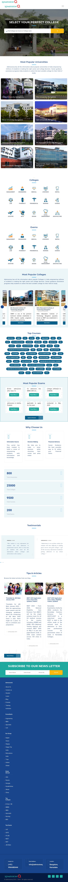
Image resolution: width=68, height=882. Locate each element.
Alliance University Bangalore (13, 143)
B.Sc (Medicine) (31, 353)
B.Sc (25, 338)
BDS (36, 346)
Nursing (8, 816)
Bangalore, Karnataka (16, 311)
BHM (33, 349)
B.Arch (12, 346)
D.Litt (21, 372)
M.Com (50, 346)
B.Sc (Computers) (44, 353)
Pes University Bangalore (46, 97)
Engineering (9, 718)
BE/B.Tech (10, 338)
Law (7, 728)
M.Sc (53, 338)
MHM (48, 369)
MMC (55, 365)
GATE (7, 832)
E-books (8, 702)
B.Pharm (29, 342)
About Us (8, 687)
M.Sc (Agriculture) (12, 357)
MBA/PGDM (45, 338)
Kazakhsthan (9, 786)
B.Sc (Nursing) (27, 346)
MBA (7, 721)
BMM (46, 349)
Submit (56, 672)
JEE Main (8, 845)
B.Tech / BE (9, 804)
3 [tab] (3, 562)
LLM (22, 353)
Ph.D (47, 372)
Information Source (13, 442)
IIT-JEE (8, 835)
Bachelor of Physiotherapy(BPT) (18, 349)
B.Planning (40, 369)
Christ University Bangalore (13, 97)
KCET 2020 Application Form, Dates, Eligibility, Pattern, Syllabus (54, 599)
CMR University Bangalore (12, 166)
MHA (35, 361)
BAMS (42, 346)
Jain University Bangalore (46, 120)
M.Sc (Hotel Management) (36, 365)
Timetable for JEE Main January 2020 (13, 599)
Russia (8, 780)
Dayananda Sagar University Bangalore (47, 165)
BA (37, 338)
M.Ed (29, 357)
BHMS (39, 349)
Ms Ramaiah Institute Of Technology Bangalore (17, 308)
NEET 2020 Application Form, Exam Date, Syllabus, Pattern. (34, 599)
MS (24, 365)
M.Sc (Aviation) (37, 372)
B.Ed (7, 342)
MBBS (18, 338)
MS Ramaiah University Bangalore (49, 143)
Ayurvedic (8, 724)
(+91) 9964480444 (13, 866)
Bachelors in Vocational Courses (50, 361)
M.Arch (16, 361)
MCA (18, 346)
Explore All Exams (35, 418)
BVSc (56, 346)
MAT (7, 842)
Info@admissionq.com (37, 865)
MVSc (31, 369)
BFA (54, 353)
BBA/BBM (37, 342)
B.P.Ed (60, 353)
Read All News (13, 656)
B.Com (31, 338)
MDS (23, 357)
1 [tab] (0, 562)
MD (35, 357)
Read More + (21, 322)
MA (60, 342)
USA (7, 777)
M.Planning (56, 369)
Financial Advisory (54, 442)
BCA (45, 342)
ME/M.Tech (53, 342)
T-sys (7, 759)
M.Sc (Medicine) (15, 365)
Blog (7, 699)
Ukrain (7, 789)
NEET (7, 839)
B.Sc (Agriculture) (17, 342)
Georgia (8, 783)
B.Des (7, 353)
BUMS (8, 361)
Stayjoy (8, 744)
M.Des (49, 365)
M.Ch (28, 372)
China (7, 792)
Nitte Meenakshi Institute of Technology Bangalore (45, 308)
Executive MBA (44, 357)
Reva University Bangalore (12, 120)
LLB (59, 338)
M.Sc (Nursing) (56, 357)
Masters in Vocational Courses (17, 369)
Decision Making (33, 442)
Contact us (9, 690)
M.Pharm (15, 353)
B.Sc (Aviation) (26, 361)
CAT (7, 829)
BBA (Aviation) (55, 349)
